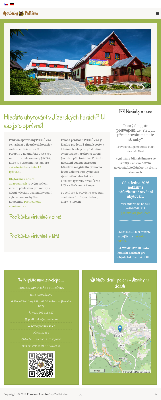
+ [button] (93, 296)
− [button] (93, 302)
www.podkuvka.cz (43, 326)
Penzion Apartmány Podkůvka (47, 394)
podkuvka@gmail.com (135, 213)
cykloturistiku (18, 167)
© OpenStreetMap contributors (136, 372)
